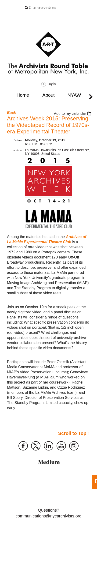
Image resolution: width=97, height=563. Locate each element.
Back (11, 113)
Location (17, 150)
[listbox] (73, 113)
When (18, 140)
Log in (51, 84)
